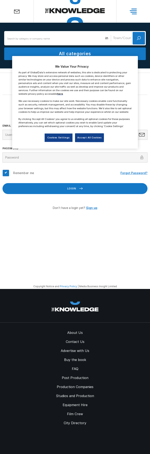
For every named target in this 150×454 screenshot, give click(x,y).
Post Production (75, 378)
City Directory (75, 423)
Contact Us (75, 342)
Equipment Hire (75, 405)
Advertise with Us (75, 351)
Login (75, 188)
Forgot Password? (133, 173)
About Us (75, 333)
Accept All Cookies (89, 137)
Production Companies (75, 387)
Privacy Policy (68, 286)
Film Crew (75, 414)
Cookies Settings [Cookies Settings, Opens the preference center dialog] (58, 137)
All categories (75, 53)
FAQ (75, 369)
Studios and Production (75, 396)
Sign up (91, 208)
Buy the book (75, 360)
